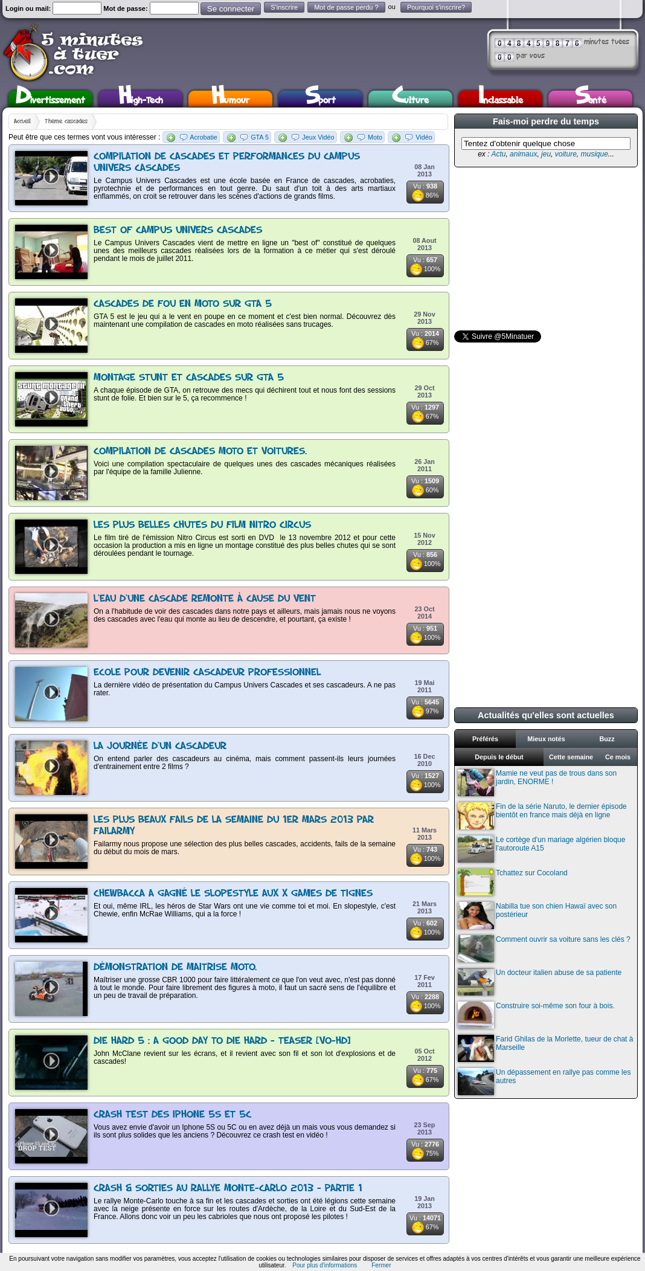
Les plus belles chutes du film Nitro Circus (202, 525)
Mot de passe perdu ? (346, 7)
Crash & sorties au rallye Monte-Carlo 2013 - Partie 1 (228, 1188)
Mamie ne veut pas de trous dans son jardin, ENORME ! (537, 782)
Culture (410, 99)
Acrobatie (203, 137)
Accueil (22, 121)
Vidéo (424, 137)
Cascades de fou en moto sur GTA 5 (183, 304)
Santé (590, 99)
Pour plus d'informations (324, 1265)
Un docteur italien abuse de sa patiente (539, 982)
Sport (320, 99)
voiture (566, 154)
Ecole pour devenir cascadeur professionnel (207, 672)
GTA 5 (260, 137)
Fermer (381, 1265)
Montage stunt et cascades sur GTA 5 (189, 378)
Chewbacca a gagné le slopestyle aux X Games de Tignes (233, 893)
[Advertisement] (544, 248)
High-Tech (140, 99)
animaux (523, 154)
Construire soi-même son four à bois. (536, 1015)
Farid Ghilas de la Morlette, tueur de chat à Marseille (545, 1048)
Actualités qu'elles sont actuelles (546, 715)
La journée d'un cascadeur (160, 746)
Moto (375, 137)
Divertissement (50, 99)
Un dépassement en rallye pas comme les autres (544, 1081)
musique (594, 154)
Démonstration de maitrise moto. (175, 967)
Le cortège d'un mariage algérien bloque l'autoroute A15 (541, 849)
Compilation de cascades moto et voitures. (200, 451)
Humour (230, 99)
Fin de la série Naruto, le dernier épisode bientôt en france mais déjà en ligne (542, 815)
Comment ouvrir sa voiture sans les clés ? (544, 948)
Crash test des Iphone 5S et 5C (172, 1115)
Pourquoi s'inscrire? (436, 7)
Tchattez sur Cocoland (513, 882)
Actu (498, 154)
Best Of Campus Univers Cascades (178, 230)
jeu (546, 154)
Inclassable (500, 99)
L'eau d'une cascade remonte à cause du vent (205, 599)
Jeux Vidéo (318, 137)
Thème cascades (66, 121)
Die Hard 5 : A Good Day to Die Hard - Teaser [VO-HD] (222, 1041)
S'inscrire (284, 7)
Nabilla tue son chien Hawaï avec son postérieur (537, 915)
